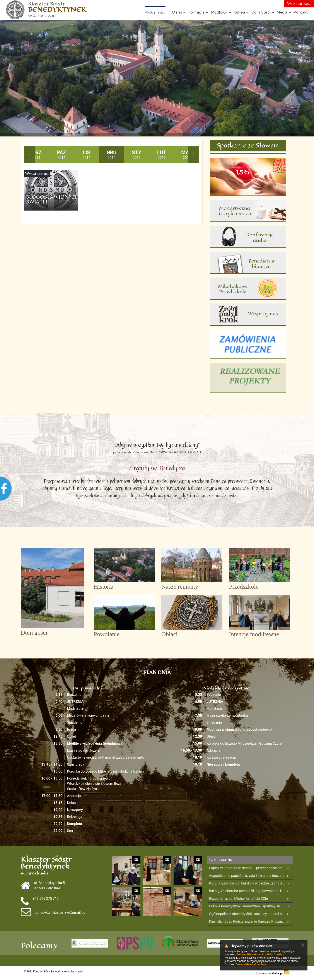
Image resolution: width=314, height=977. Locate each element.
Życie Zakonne (221, 860)
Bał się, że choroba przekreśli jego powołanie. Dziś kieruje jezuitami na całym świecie (247, 891)
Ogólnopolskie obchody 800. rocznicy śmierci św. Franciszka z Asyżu (247, 914)
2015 (136, 155)
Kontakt (301, 12)
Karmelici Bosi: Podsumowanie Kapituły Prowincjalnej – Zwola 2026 (247, 921)
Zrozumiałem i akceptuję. (251, 964)
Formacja (196, 12)
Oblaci (239, 12)
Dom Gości (260, 12)
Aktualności (155, 12)
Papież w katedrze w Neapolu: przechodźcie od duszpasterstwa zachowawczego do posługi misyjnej (247, 868)
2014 (36, 155)
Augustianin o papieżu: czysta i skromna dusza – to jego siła (247, 876)
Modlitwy (219, 12)
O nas (177, 12)
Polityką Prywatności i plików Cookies (260, 954)
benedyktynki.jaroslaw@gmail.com (62, 912)
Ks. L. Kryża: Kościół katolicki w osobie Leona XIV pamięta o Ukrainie (247, 883)
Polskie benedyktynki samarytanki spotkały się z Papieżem (247, 906)
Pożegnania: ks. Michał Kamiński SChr (238, 898)
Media (282, 12)
